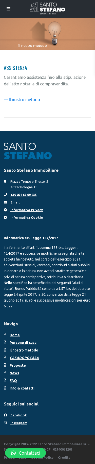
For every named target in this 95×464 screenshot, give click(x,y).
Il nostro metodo (24, 350)
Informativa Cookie (26, 217)
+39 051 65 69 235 (23, 194)
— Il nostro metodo (22, 99)
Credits (64, 457)
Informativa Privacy (26, 210)
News (14, 373)
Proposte (18, 365)
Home (15, 335)
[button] (25, 453)
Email (15, 202)
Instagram (18, 422)
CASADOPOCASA (24, 358)
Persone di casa (23, 343)
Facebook (18, 415)
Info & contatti (22, 388)
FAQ (13, 381)
